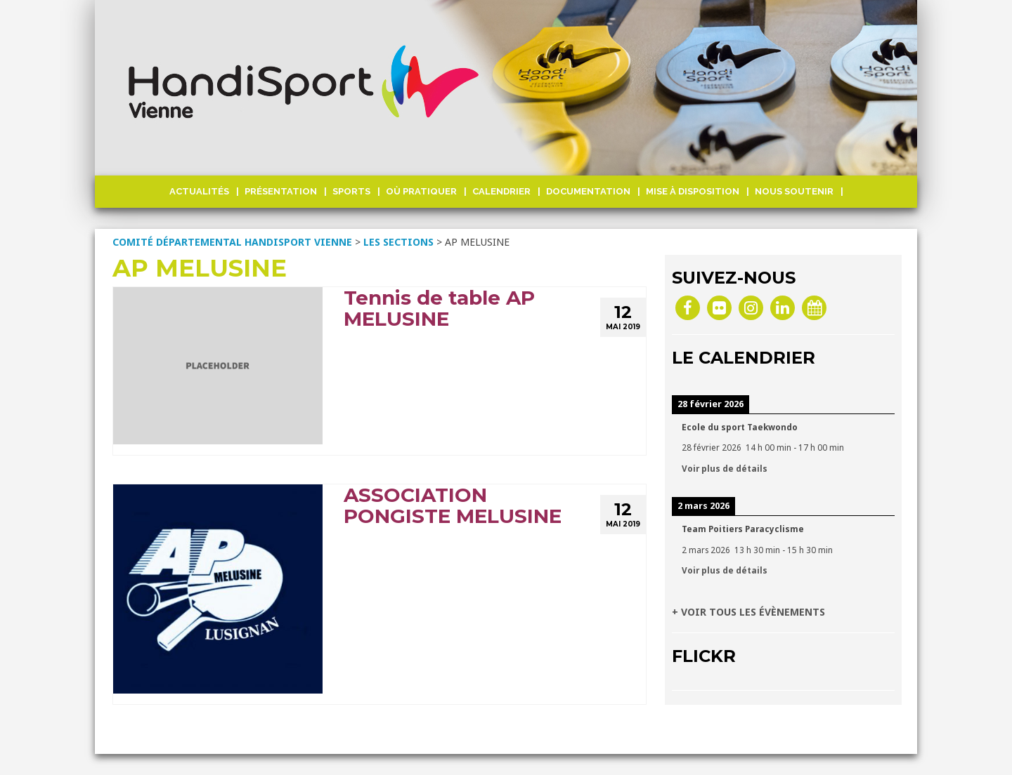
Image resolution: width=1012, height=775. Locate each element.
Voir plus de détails (724, 468)
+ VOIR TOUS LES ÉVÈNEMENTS (748, 611)
